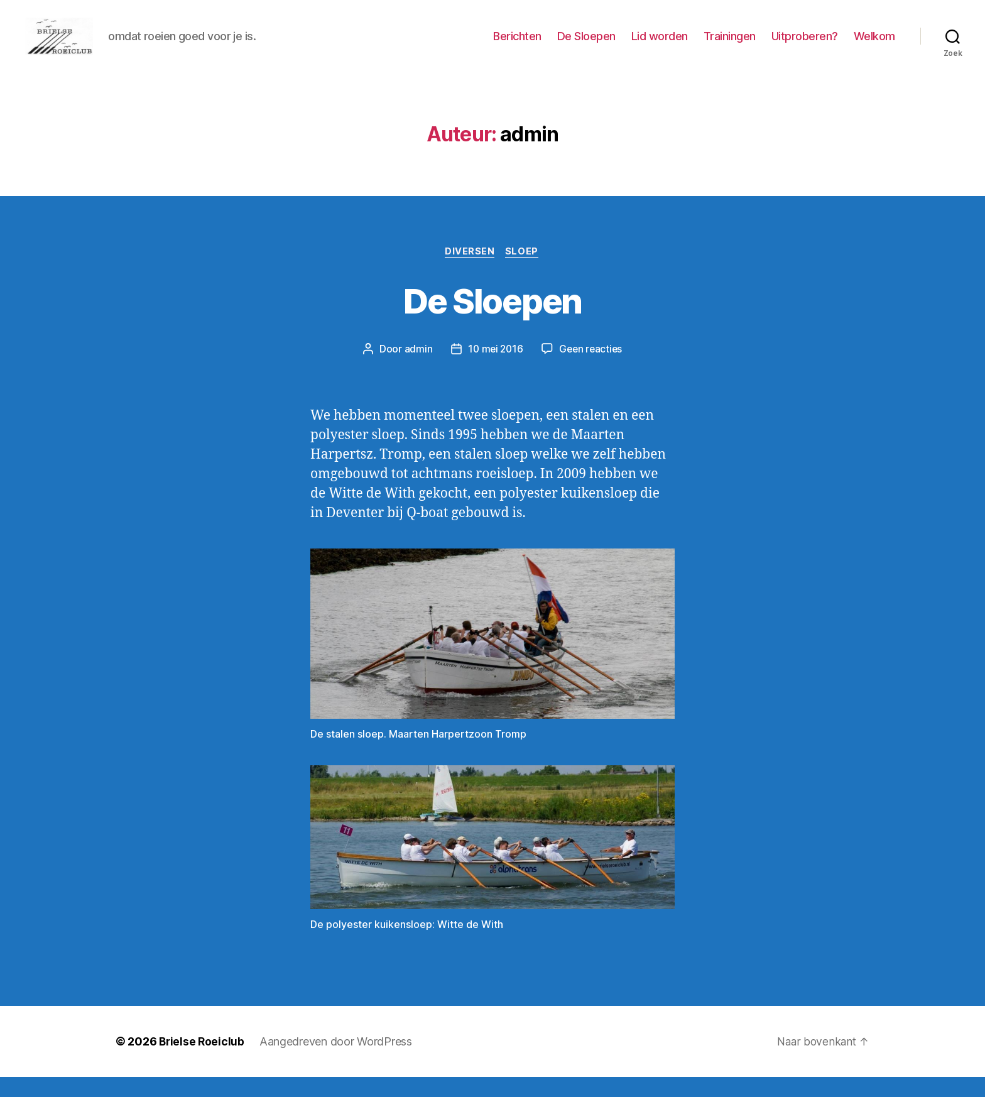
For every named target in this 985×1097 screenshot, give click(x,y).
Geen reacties (591, 369)
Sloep (523, 270)
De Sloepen (586, 45)
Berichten (517, 45)
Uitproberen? (804, 45)
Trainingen (730, 45)
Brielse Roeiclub (202, 1061)
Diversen (469, 270)
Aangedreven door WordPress (337, 1061)
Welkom (874, 45)
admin (416, 369)
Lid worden (659, 45)
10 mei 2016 (494, 369)
